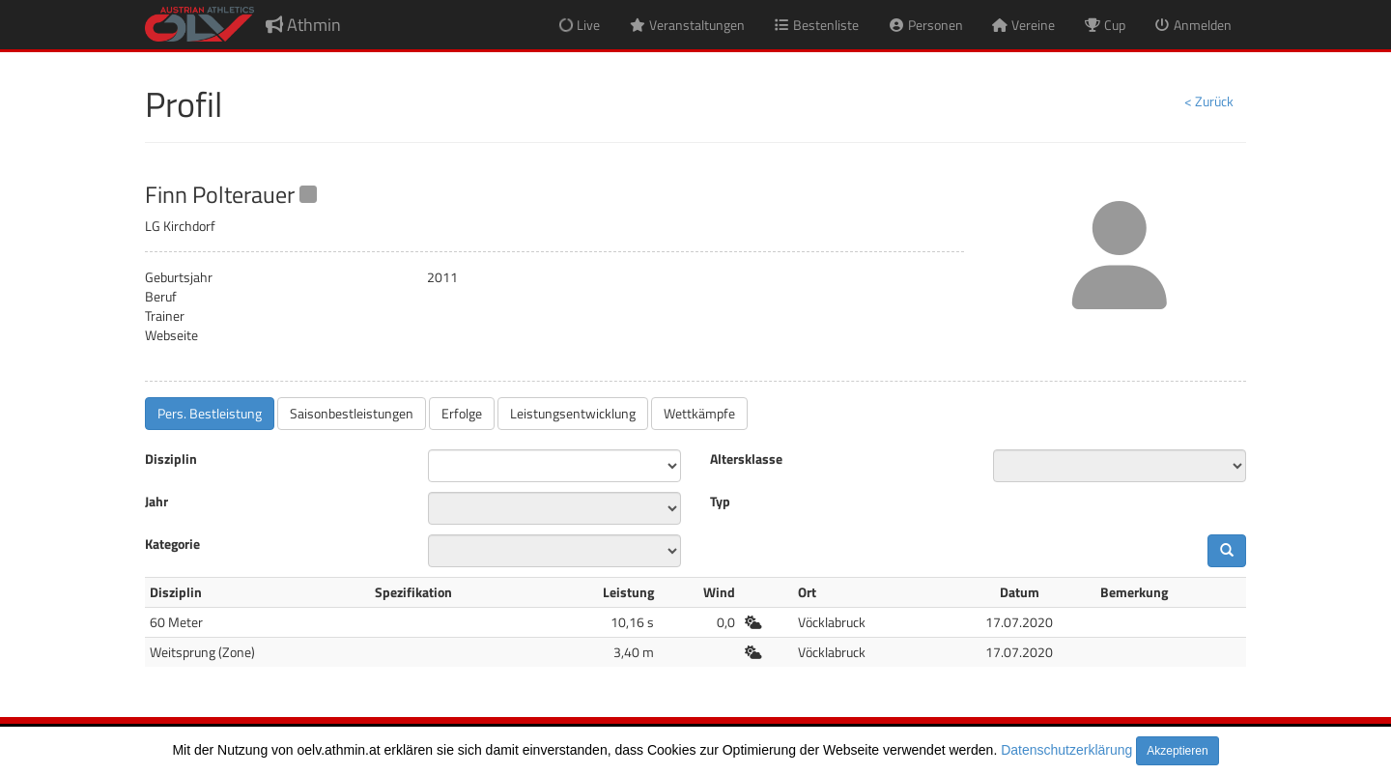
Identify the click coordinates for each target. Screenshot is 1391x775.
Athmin (303, 25)
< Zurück (1209, 101)
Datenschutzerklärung (1066, 750)
